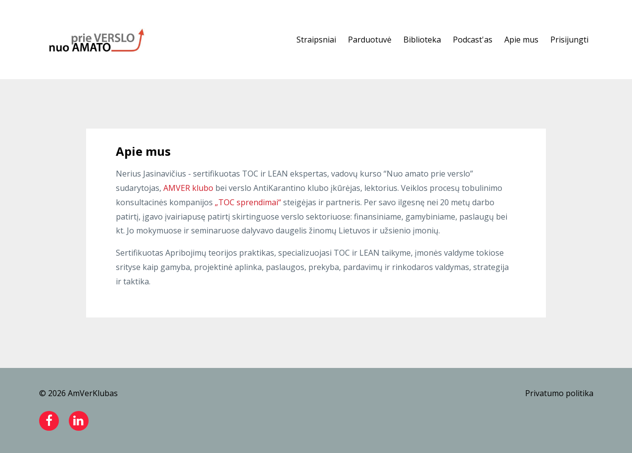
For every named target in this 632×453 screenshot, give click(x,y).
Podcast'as (472, 39)
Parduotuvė (369, 39)
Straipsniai (316, 39)
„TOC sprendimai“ (248, 202)
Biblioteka (422, 39)
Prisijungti (569, 39)
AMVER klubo (188, 187)
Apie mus (521, 39)
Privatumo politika (559, 393)
